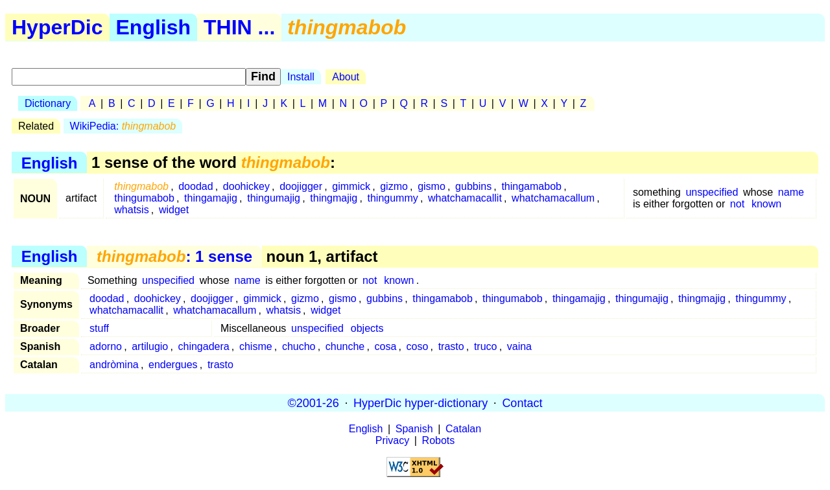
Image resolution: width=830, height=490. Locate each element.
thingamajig (210, 198)
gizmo (394, 186)
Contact (522, 402)
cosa (386, 346)
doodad (195, 186)
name (791, 192)
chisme (255, 346)
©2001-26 (313, 402)
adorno (105, 346)
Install (300, 76)
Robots (438, 440)
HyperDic (57, 27)
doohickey (246, 186)
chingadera (204, 346)
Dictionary (48, 103)
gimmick (351, 186)
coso (418, 346)
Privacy (392, 440)
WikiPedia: (123, 126)
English (153, 27)
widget (174, 209)
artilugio (150, 346)
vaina (519, 346)
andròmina (114, 364)
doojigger (300, 186)
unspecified (711, 192)
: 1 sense (174, 256)
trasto (451, 346)
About (345, 76)
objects (367, 328)
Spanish (414, 428)
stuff (99, 328)
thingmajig (333, 198)
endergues (173, 364)
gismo (431, 186)
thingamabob (531, 186)
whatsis (131, 209)
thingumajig (273, 198)
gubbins (473, 186)
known (766, 203)
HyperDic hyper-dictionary (420, 402)
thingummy (392, 198)
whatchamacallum (553, 198)
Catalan (463, 428)
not (737, 203)
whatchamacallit (465, 198)
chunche (345, 346)
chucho (299, 346)
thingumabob (144, 198)
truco (485, 346)
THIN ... (239, 27)
